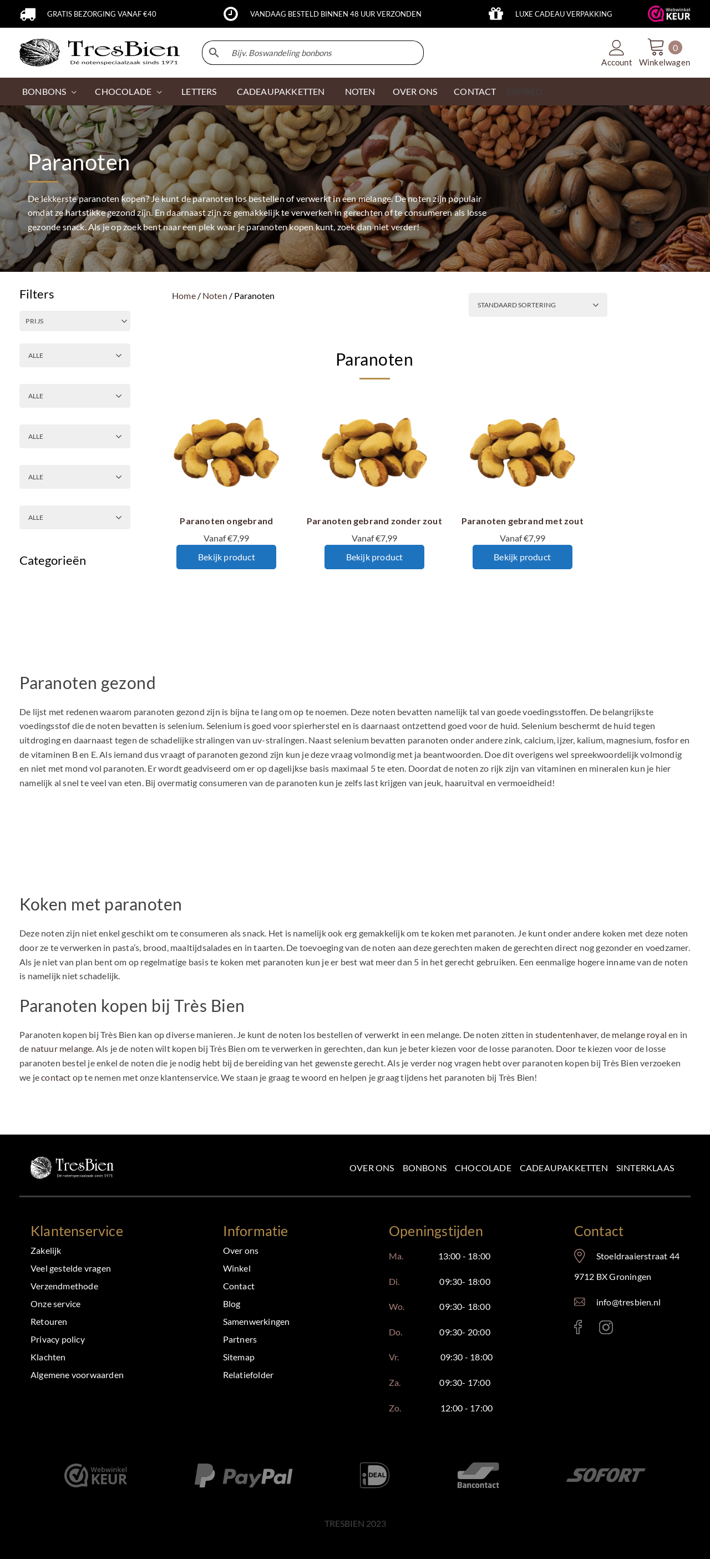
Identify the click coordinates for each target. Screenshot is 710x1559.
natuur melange (62, 1048)
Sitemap (239, 1357)
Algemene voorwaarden (77, 1374)
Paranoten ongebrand (226, 520)
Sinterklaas (645, 1167)
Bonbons (44, 91)
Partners (240, 1339)
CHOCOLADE (123, 91)
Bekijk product (226, 556)
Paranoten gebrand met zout (523, 520)
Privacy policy (58, 1339)
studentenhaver (566, 1034)
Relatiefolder (248, 1374)
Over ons (371, 1167)
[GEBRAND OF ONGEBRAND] (74, 355)
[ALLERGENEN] (74, 436)
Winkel (237, 1268)
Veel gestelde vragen (71, 1268)
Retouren (49, 1321)
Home (184, 295)
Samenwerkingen (256, 1321)
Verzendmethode (64, 1285)
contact (55, 1077)
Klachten (48, 1357)
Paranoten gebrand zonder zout (374, 520)
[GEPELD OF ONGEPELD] (74, 477)
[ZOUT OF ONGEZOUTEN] (74, 396)
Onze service (55, 1303)
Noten (214, 295)
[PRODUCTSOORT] (74, 517)
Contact (239, 1285)
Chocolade (483, 1167)
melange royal (639, 1034)
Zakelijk (46, 1250)
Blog (232, 1303)
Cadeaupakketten (564, 1167)
